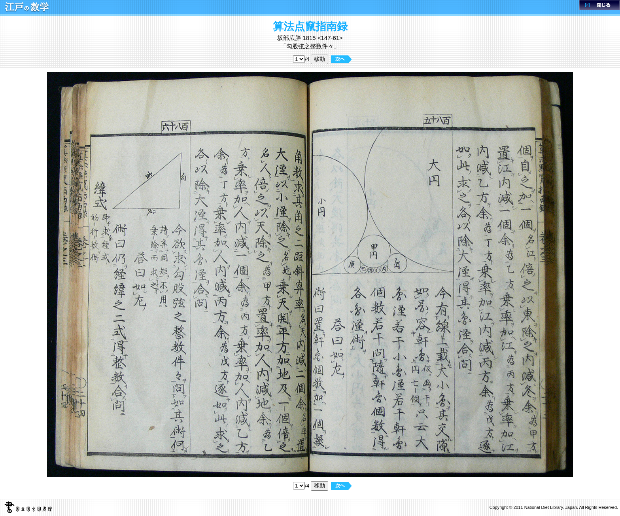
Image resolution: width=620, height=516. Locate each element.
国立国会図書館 (26, 507)
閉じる (599, 5)
